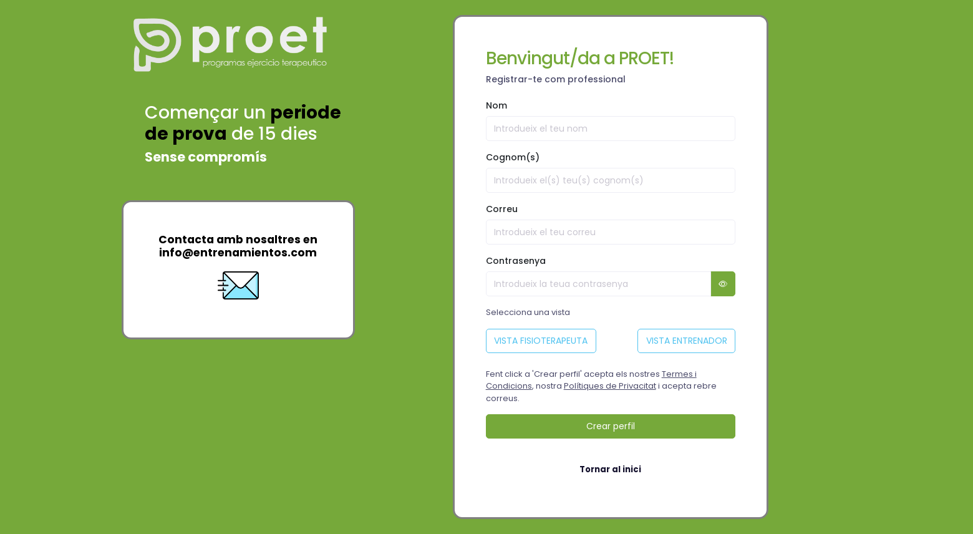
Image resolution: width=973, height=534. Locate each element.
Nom (496, 105)
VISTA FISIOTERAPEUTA (541, 340)
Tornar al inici (610, 469)
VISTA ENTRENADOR (686, 340)
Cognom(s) (513, 157)
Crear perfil (610, 426)
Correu (502, 209)
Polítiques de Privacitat (610, 386)
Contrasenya (516, 261)
